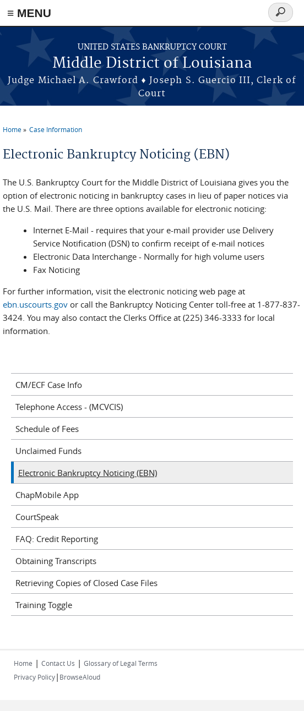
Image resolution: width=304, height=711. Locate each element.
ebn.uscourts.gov (35, 304)
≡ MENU (29, 13)
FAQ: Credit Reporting (56, 538)
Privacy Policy (34, 676)
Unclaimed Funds (48, 450)
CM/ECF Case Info (48, 384)
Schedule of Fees (47, 428)
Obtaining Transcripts (55, 560)
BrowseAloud (79, 676)
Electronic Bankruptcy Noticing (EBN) (87, 472)
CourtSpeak (37, 516)
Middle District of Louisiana (152, 63)
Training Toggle (43, 604)
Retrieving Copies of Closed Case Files (86, 582)
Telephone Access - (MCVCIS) (69, 406)
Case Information (55, 129)
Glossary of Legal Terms (121, 663)
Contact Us (58, 663)
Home (12, 129)
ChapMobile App (47, 494)
